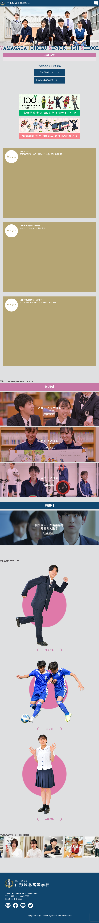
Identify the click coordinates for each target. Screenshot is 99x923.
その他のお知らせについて (48, 80)
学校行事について (48, 72)
